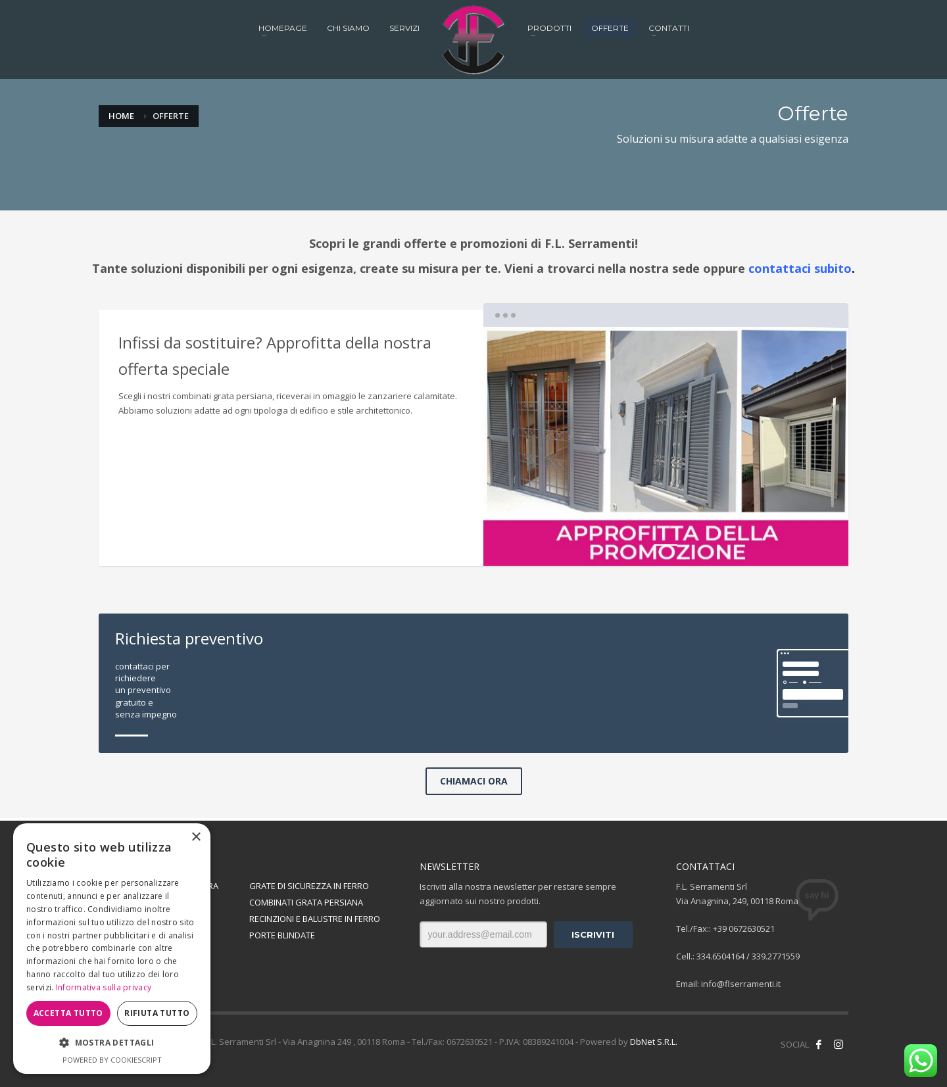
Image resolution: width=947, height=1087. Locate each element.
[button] (111, 1042)
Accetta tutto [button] (68, 1013)
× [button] (196, 837)
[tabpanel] (665, 446)
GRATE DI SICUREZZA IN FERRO (309, 886)
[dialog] (111, 948)
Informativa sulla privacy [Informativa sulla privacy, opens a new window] (104, 987)
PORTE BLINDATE (282, 934)
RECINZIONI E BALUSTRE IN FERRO (314, 919)
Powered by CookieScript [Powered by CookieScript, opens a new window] (112, 1060)
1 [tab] (666, 545)
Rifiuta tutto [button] (156, 1013)
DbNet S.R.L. (653, 1042)
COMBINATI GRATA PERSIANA (306, 902)
